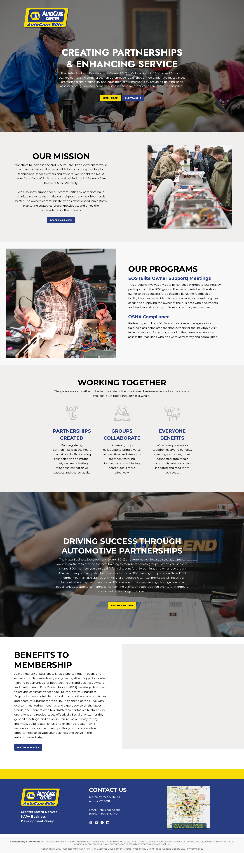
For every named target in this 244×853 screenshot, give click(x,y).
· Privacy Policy (194, 848)
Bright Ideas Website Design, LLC (166, 848)
